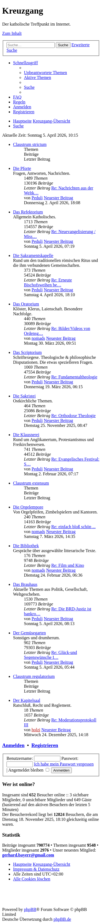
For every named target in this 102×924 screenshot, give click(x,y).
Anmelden (13, 745)
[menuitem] (45, 72)
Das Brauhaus (25, 584)
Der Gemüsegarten (29, 633)
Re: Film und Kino (67, 565)
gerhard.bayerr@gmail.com (28, 855)
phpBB (30, 909)
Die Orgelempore (28, 507)
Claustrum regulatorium (34, 676)
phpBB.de (62, 919)
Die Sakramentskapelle (33, 255)
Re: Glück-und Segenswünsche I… (50, 655)
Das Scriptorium (27, 352)
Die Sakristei (24, 396)
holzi (36, 729)
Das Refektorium (28, 212)
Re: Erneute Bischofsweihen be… (48, 282)
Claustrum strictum (30, 144)
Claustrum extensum (31, 483)
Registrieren (44, 745)
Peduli (37, 197)
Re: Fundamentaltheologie (74, 377)
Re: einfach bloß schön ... (73, 526)
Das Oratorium (26, 304)
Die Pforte (22, 168)
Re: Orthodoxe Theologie (73, 415)
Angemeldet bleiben (28, 770)
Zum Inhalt (12, 33)
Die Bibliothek (26, 545)
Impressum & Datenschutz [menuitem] (36, 869)
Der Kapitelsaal (26, 700)
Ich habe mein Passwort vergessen (64, 764)
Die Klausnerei (26, 434)
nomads (38, 338)
